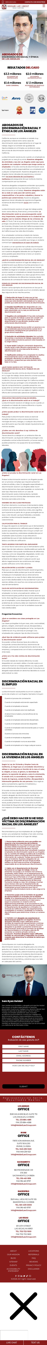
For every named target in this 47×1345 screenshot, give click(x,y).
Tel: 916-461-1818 (23, 1178)
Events (13, 1265)
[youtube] (30, 1276)
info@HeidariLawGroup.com (23, 1125)
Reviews (33, 1262)
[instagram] (19, 1276)
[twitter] (24, 1276)
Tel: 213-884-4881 (23, 1120)
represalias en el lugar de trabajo (25, 242)
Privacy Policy (33, 1265)
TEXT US (35, 1342)
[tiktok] (27, 1276)
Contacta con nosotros (35, 2)
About (13, 1251)
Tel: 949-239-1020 (23, 1149)
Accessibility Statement (13, 1270)
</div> (14, 1337)
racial (26, 203)
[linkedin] (21, 1276)
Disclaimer (33, 1269)
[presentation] (17, 1077)
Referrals (33, 1254)
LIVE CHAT (11, 1342)
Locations (33, 1251)
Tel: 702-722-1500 (23, 1231)
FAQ (34, 1258)
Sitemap (13, 1262)
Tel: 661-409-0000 (23, 1205)
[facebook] (16, 1276)
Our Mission (13, 1254)
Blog (13, 1258)
